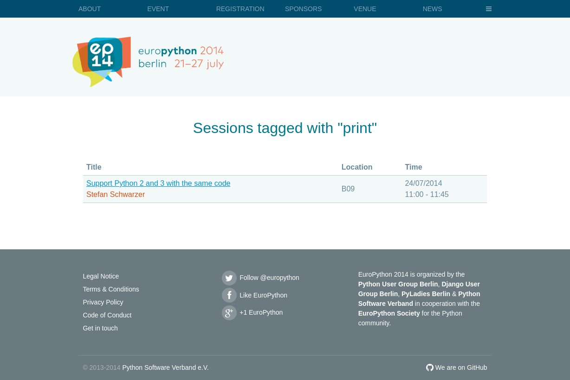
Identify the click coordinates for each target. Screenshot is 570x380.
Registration (240, 9)
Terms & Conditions (111, 289)
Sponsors (303, 9)
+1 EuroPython (251, 312)
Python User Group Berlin (398, 284)
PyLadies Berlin (426, 294)
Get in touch (100, 328)
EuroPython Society (389, 313)
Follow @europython (259, 277)
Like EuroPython (253, 295)
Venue (365, 9)
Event (158, 9)
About (89, 9)
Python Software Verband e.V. (165, 367)
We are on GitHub (456, 367)
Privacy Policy (103, 302)
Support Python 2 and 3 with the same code (158, 183)
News (432, 9)
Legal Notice (101, 276)
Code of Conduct (107, 315)
